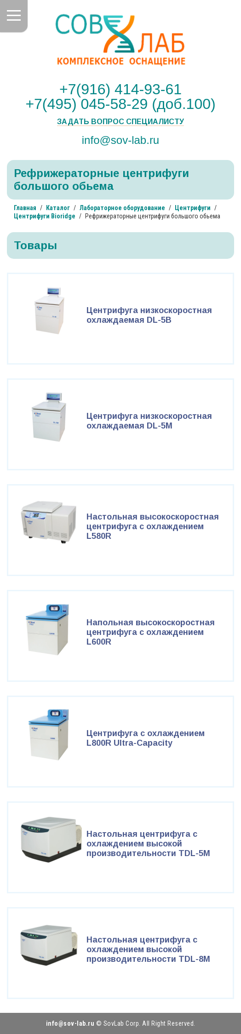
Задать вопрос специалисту (120, 122)
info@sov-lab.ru (120, 140)
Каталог (58, 207)
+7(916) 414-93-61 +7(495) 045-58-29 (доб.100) (120, 96)
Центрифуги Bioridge (44, 216)
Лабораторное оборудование (122, 207)
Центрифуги (193, 207)
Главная (25, 207)
